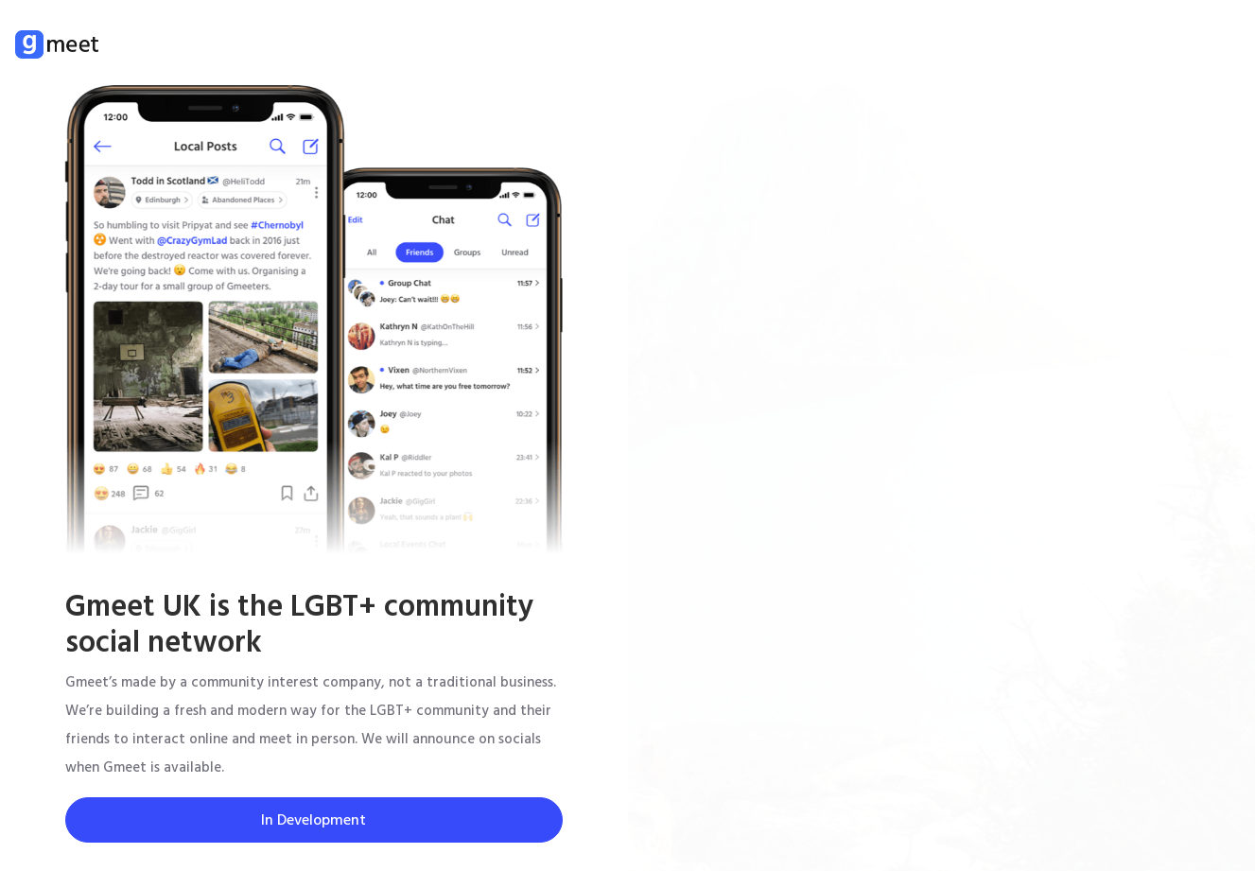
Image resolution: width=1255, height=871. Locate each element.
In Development (313, 820)
